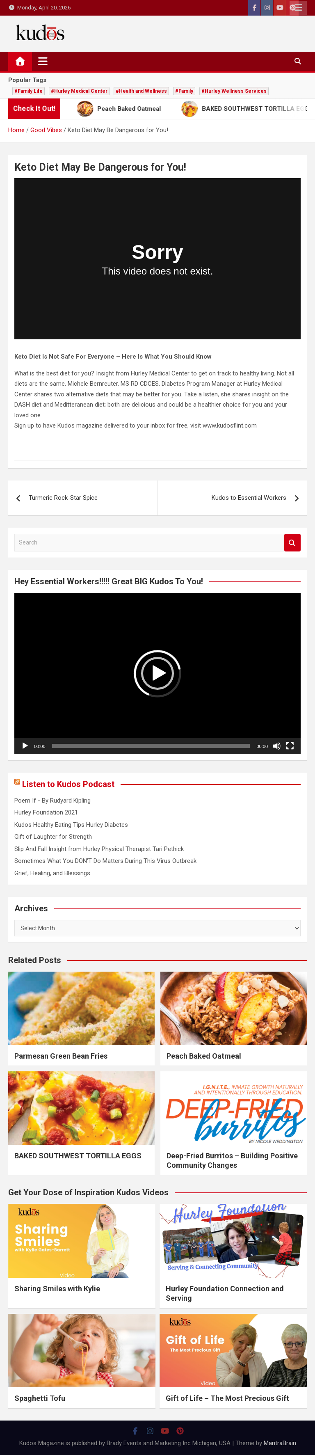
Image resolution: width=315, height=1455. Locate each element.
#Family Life (28, 91)
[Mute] (277, 746)
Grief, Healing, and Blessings (52, 873)
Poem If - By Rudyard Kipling (52, 800)
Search (292, 542)
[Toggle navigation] (43, 61)
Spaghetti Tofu (39, 1398)
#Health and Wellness (141, 91)
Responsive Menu (298, 8)
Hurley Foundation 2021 (46, 812)
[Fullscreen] (290, 746)
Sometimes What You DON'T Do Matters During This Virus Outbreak (105, 861)
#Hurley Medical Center (79, 91)
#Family (184, 91)
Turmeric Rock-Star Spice (63, 497)
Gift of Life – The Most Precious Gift (227, 1398)
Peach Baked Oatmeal (204, 1056)
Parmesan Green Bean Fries (60, 1056)
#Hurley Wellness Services (234, 91)
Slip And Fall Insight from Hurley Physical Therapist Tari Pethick (99, 849)
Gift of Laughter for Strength (53, 836)
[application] (157, 673)
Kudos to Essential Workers (249, 497)
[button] (157, 673)
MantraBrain (280, 1443)
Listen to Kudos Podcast (68, 784)
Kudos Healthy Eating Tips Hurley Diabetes (71, 824)
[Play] (25, 746)
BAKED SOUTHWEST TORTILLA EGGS (78, 1155)
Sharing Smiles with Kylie (57, 1288)
